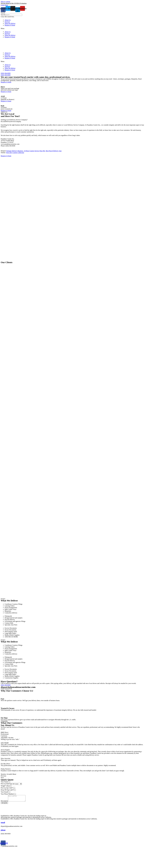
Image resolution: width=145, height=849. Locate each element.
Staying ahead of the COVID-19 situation (13, 3)
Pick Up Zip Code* (7, 788)
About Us (8, 20)
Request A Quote (10, 25)
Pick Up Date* (5, 784)
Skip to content (5, 1)
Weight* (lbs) (5, 786)
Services (7, 22)
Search (3, 15)
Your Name (4, 782)
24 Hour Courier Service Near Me (34, 151)
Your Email (4, 792)
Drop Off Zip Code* (7, 790)
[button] (72, 13)
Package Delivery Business (14, 151)
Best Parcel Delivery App (54, 151)
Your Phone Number (7, 794)
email (3, 824)
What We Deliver (10, 23)
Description (4, 802)
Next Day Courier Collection (15, 152)
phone (3, 831)
